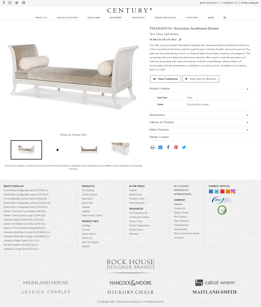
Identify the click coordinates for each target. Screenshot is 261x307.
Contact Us (179, 208)
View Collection (165, 79)
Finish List (87, 238)
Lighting (86, 211)
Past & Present (181, 221)
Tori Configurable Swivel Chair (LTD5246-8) (25, 199)
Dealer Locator (181, 212)
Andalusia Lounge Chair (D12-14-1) (21, 249)
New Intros (87, 199)
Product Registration (139, 225)
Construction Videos (139, 217)
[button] (26, 150)
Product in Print (137, 199)
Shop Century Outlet (92, 215)
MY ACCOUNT (181, 186)
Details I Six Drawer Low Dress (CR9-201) (24, 224)
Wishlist (86, 246)
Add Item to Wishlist (200, 79)
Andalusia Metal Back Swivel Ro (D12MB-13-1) (27, 232)
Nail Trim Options (90, 242)
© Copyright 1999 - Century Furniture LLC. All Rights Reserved (130, 301)
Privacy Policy (136, 229)
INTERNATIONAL (183, 194)
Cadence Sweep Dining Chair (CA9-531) (24, 219)
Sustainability (180, 229)
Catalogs (86, 225)
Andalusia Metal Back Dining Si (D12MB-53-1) (26, 236)
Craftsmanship (181, 225)
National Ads (135, 194)
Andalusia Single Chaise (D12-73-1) (21, 240)
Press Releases (137, 203)
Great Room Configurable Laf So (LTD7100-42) (27, 203)
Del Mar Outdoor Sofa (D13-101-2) (21, 245)
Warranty (133, 234)
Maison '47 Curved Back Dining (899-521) (24, 228)
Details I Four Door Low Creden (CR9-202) (25, 211)
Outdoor (86, 207)
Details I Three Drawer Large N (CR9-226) (25, 215)
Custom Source (89, 194)
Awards (133, 190)
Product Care (135, 221)
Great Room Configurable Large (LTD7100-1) (26, 194)
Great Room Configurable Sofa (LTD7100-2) (25, 207)
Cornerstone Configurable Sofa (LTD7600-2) (25, 190)
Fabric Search (89, 234)
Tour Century (180, 217)
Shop (211, 17)
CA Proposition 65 (138, 213)
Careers (178, 204)
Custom (86, 229)
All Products (88, 190)
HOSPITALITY (181, 190)
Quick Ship (94, 17)
